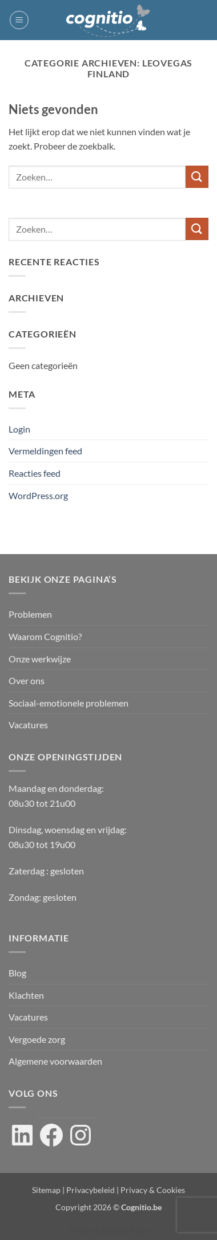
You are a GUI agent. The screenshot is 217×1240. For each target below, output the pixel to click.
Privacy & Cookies (152, 1190)
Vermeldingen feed (45, 450)
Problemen (30, 614)
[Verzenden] (197, 177)
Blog (17, 972)
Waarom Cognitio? (45, 636)
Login (19, 428)
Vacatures (28, 724)
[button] (19, 20)
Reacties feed (35, 473)
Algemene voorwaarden (55, 1060)
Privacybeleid (90, 1190)
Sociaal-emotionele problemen (68, 702)
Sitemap (46, 1190)
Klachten (26, 995)
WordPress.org (38, 495)
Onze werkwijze (40, 658)
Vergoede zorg (37, 1039)
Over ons (27, 680)
